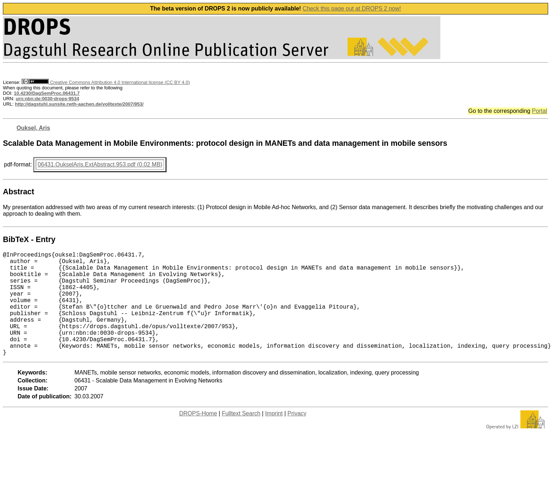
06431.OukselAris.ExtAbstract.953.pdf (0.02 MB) (100, 164)
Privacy (297, 436)
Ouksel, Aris (33, 128)
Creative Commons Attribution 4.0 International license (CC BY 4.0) (106, 82)
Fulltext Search (241, 436)
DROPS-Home (198, 436)
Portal (539, 111)
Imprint (274, 436)
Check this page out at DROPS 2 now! (352, 8)
